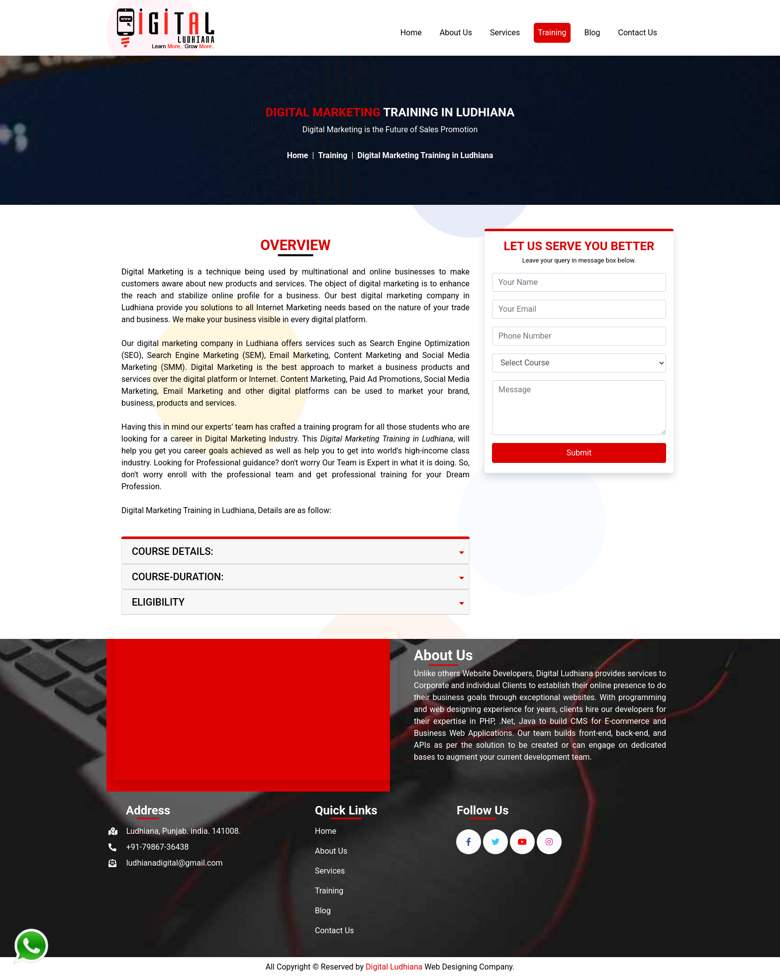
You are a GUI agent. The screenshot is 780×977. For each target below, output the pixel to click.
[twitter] (495, 841)
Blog (592, 32)
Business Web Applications (463, 733)
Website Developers (497, 673)
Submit (579, 452)
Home (411, 32)
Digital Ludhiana (394, 967)
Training (554, 31)
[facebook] (468, 841)
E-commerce (627, 721)
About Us (456, 32)
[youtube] (522, 841)
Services (505, 32)
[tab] (295, 551)
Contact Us (637, 32)
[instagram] (549, 841)
